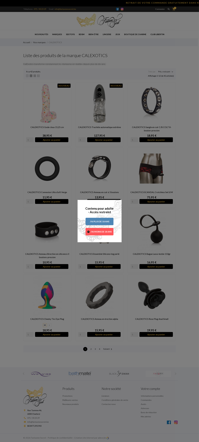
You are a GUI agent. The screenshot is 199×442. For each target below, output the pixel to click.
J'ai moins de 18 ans (101, 231)
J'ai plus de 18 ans (99, 221)
